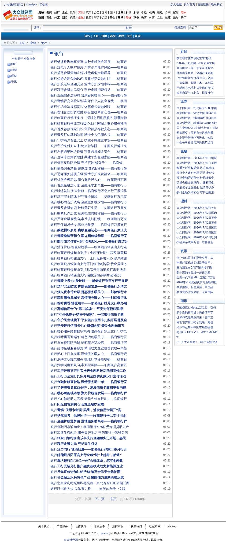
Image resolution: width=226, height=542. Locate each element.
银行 (89, 17)
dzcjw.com (103, 533)
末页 (113, 499)
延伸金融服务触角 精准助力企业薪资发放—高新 (92, 348)
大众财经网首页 (13, 4)
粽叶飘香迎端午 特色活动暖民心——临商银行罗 (92, 337)
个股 (144, 12)
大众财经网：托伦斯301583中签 (197, 108)
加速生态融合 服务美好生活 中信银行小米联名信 (92, 432)
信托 (129, 36)
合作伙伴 (80, 526)
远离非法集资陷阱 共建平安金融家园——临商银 (92, 157)
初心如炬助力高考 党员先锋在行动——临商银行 (92, 399)
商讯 (120, 17)
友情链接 (203, 4)
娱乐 (73, 12)
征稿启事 (99, 526)
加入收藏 (176, 4)
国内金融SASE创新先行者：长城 (197, 127)
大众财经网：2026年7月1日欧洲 (197, 237)
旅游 (176, 17)
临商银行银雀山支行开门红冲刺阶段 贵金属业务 (92, 264)
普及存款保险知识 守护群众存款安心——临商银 (92, 129)
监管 (138, 36)
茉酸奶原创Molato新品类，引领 (196, 307)
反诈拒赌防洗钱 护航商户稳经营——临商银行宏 (92, 342)
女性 (160, 17)
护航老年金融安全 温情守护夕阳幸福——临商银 (92, 84)
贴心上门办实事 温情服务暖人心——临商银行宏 (92, 354)
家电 (136, 17)
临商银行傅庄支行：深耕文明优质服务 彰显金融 (92, 118)
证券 (120, 12)
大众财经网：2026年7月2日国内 (197, 212)
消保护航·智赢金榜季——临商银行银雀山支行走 (92, 247)
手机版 (43, 4)
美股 (121, 36)
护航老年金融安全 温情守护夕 (195, 187)
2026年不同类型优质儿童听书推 (197, 282)
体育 (152, 17)
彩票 (97, 17)
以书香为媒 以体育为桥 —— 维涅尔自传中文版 (91, 488)
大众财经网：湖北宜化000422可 (197, 113)
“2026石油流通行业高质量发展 (196, 63)
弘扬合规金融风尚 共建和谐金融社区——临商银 (92, 78)
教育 (144, 17)
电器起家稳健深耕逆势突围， (195, 262)
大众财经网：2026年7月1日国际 (197, 227)
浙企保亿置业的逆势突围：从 (195, 257)
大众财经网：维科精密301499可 (197, 118)
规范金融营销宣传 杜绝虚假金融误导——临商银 (92, 73)
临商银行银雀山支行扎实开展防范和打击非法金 (91, 269)
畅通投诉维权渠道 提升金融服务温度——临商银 (92, 61)
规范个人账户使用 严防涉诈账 (195, 172)
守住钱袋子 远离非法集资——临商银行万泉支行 (92, 224)
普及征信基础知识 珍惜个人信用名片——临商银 (92, 134)
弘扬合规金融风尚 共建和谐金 (195, 182)
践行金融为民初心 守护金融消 (195, 192)
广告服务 (62, 526)
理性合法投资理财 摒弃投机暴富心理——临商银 (92, 112)
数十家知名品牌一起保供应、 (195, 272)
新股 (160, 12)
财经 (41, 12)
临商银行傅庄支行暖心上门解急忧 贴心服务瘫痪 (92, 123)
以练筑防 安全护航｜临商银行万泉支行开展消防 (92, 191)
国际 (112, 12)
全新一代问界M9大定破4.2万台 (196, 277)
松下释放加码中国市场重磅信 (195, 327)
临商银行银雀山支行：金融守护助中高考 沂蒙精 (92, 252)
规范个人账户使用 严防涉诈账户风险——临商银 (92, 67)
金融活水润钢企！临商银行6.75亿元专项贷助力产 (93, 427)
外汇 (57, 17)
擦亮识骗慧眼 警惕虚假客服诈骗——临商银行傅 (92, 168)
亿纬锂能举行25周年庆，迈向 (195, 78)
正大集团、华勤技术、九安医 (195, 83)
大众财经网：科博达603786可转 (197, 123)
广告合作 (31, 4)
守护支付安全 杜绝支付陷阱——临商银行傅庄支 (92, 146)
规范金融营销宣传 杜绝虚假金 (195, 177)
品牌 (57, 12)
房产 (183, 17)
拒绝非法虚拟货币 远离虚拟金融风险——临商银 (92, 106)
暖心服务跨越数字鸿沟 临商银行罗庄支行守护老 (92, 331)
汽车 (89, 12)
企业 (65, 12)
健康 (168, 17)
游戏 (104, 17)
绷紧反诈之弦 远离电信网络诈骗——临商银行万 (92, 213)
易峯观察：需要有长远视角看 (195, 132)
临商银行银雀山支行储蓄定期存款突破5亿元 (89, 275)
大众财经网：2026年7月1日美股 (197, 163)
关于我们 (43, 526)
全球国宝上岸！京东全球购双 (195, 68)
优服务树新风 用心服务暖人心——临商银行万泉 (92, 179)
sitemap (172, 526)
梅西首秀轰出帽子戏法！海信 (195, 322)
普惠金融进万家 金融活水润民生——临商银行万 (92, 185)
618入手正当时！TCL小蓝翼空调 (197, 342)
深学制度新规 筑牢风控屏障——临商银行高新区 (92, 365)
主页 (22, 42)
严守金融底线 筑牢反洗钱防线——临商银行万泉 (92, 219)
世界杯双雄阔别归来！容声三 (195, 317)
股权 (136, 12)
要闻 (49, 12)
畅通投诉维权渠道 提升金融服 (195, 168)
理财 (41, 17)
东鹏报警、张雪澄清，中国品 (195, 287)
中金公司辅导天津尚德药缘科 (195, 142)
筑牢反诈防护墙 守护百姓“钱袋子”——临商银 (89, 163)
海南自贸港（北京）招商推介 (195, 92)
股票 (14, 70)
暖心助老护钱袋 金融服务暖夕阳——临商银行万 (92, 202)
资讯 (14, 81)
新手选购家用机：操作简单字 (195, 312)
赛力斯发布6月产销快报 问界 (195, 267)
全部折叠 (29, 58)
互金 (96, 36)
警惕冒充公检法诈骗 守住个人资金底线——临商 (92, 101)
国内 (104, 12)
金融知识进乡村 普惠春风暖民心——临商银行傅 (92, 95)
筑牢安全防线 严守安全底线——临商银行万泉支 (92, 196)
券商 (168, 12)
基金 (112, 17)
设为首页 (189, 4)
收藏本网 (154, 526)
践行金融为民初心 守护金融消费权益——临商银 (92, 90)
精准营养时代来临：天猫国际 (195, 292)
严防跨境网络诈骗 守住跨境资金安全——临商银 (92, 151)
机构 (152, 12)
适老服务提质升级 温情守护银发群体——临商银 (92, 174)
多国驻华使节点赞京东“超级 (194, 58)
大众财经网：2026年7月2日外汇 (197, 208)
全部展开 (17, 58)
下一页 (99, 499)
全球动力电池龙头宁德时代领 (195, 87)
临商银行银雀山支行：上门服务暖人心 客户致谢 (92, 258)
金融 (33, 42)
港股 (112, 36)
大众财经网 (71, 540)
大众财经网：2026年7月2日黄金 (197, 217)
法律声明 (117, 526)
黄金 (49, 17)
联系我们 (216, 4)
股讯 (128, 12)
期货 (65, 17)
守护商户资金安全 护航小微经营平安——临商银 (92, 140)
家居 (176, 12)
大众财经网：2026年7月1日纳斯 (197, 158)
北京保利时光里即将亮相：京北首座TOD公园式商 (93, 483)
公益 (97, 12)
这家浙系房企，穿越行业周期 (195, 73)
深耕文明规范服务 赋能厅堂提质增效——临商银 (92, 359)
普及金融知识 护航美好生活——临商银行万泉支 (92, 208)
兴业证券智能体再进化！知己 (195, 137)
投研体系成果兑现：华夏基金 (195, 242)
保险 (73, 17)
